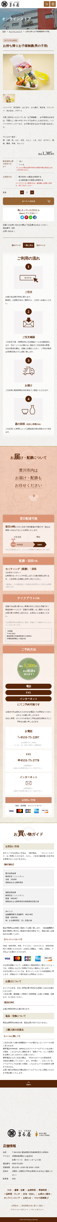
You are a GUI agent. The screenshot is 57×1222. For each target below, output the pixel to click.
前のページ (16, 245)
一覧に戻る (28, 245)
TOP (4, 31)
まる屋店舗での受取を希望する (29, 180)
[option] (28, 72)
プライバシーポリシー (19, 1210)
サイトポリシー (37, 1210)
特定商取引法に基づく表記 (32, 1206)
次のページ (40, 245)
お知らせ (27, 1198)
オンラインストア (15, 31)
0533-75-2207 (30, 737)
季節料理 (43, 1190)
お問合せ (14, 1206)
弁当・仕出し (29, 1194)
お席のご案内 (44, 1194)
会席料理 (32, 1190)
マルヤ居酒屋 (40, 1198)
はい (19, 161)
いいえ (20, 164)
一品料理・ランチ (12, 1194)
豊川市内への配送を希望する (28, 177)
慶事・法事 (19, 1190)
